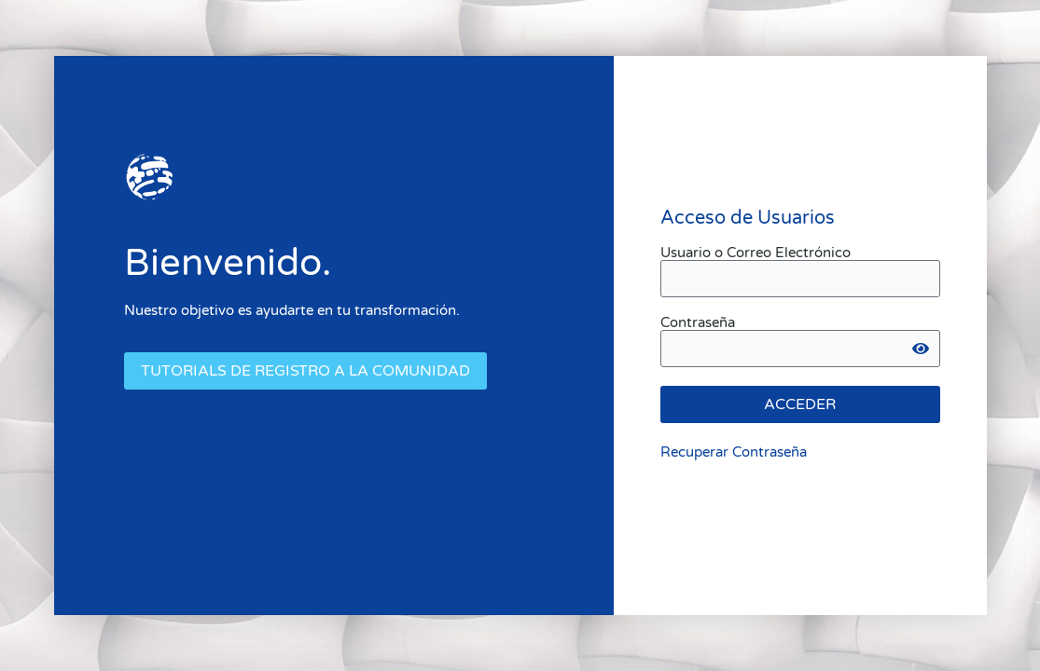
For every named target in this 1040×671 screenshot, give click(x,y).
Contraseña (697, 323)
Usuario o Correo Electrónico (755, 253)
